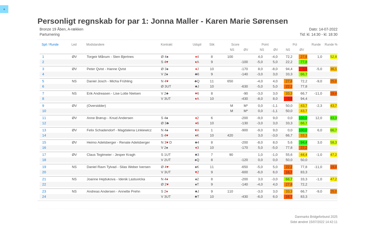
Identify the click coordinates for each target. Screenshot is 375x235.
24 (44, 197)
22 (44, 184)
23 (44, 191)
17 (44, 155)
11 (44, 118)
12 (44, 123)
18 (44, 160)
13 (44, 130)
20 (44, 172)
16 (44, 148)
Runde (54, 44)
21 (44, 179)
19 (44, 167)
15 (44, 142)
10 (44, 111)
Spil (44, 44)
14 (44, 135)
